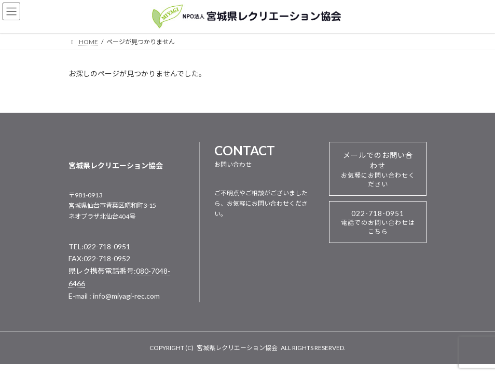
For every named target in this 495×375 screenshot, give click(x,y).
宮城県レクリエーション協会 (237, 348)
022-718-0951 (378, 222)
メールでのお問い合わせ (378, 169)
